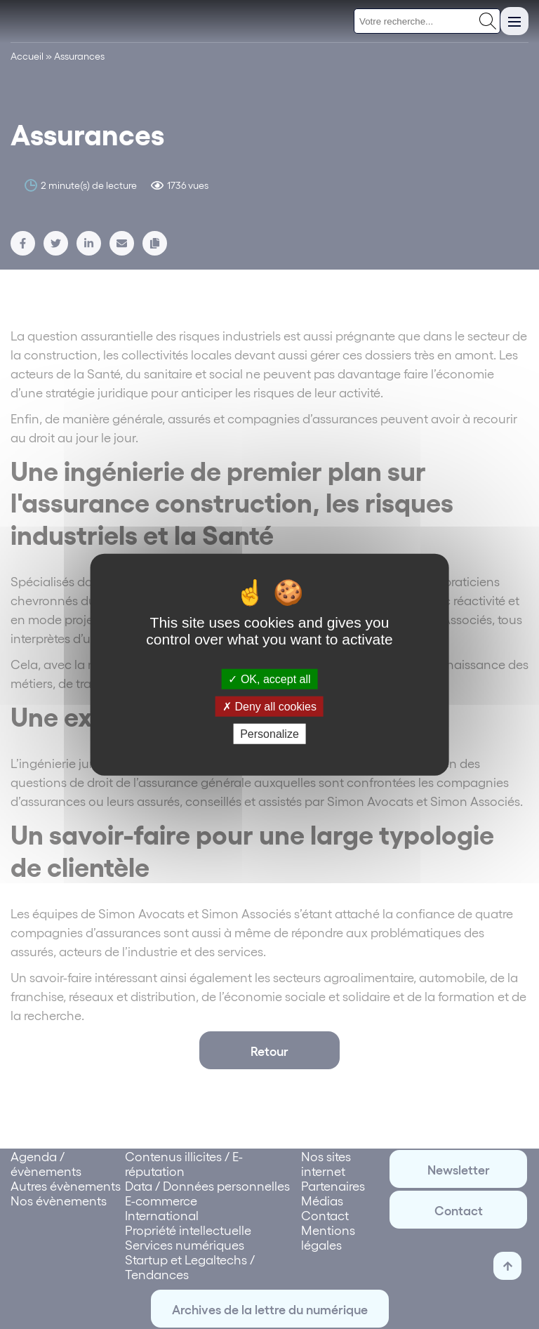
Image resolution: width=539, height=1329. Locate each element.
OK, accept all (269, 679)
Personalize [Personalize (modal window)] (269, 734)
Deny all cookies (269, 706)
